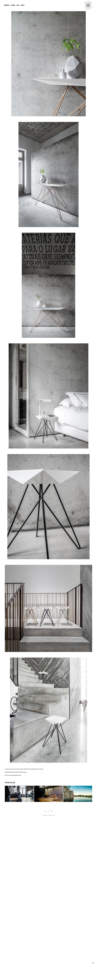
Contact (23, 5)
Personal (13, 5)
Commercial (6, 5)
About (18, 5)
